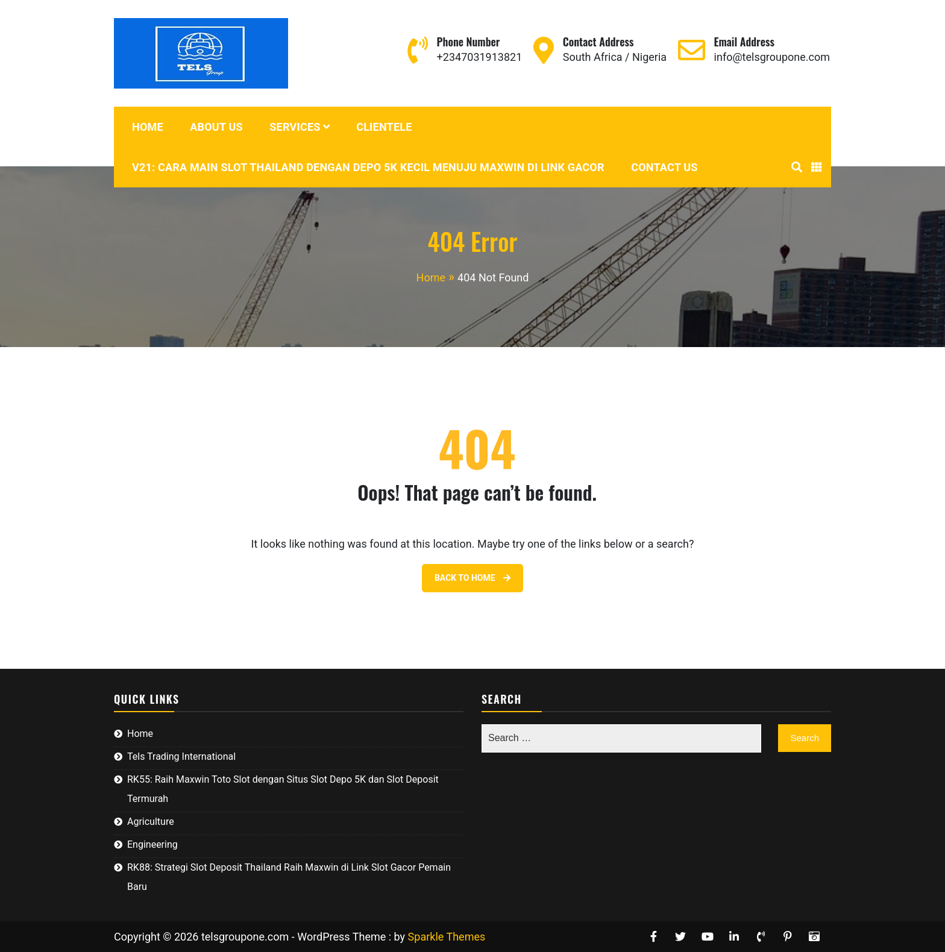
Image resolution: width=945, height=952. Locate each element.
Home (147, 127)
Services (294, 127)
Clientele (384, 127)
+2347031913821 (480, 57)
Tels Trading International (181, 756)
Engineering (152, 844)
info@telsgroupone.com (772, 57)
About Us (216, 127)
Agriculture (150, 821)
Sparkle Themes (447, 936)
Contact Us (664, 167)
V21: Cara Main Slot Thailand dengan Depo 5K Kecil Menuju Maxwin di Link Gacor (368, 167)
